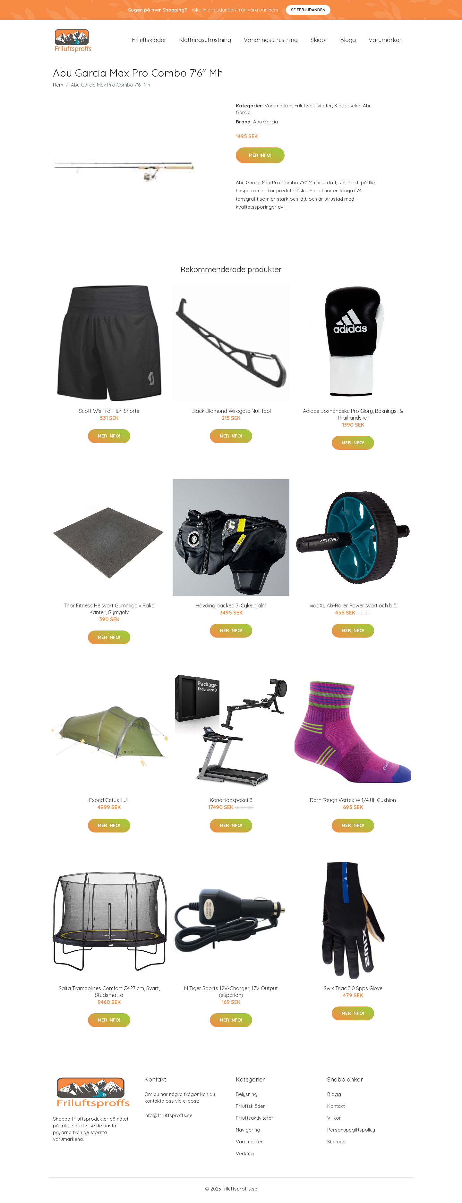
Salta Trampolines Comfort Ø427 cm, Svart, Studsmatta (109, 994)
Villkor (334, 1121)
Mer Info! (260, 158)
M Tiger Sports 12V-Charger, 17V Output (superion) (231, 994)
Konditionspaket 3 (231, 803)
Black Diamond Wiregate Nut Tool (231, 414)
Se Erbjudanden (308, 9)
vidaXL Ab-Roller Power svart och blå (353, 609)
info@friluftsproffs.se (168, 1118)
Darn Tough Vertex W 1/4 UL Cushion (353, 803)
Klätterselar (347, 109)
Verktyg (245, 1157)
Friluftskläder (149, 41)
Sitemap (336, 1145)
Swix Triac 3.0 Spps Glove (353, 991)
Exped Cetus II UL (109, 803)
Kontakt (336, 1109)
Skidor (319, 41)
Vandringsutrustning (271, 41)
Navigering (248, 1133)
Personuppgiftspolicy (351, 1133)
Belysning (246, 1097)
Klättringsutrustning (205, 41)
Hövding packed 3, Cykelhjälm (231, 609)
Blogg (348, 41)
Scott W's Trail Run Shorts (109, 414)
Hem (58, 88)
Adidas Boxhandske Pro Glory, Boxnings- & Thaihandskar (353, 417)
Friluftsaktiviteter (313, 109)
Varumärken (386, 41)
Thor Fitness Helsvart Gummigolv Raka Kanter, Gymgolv (109, 612)
